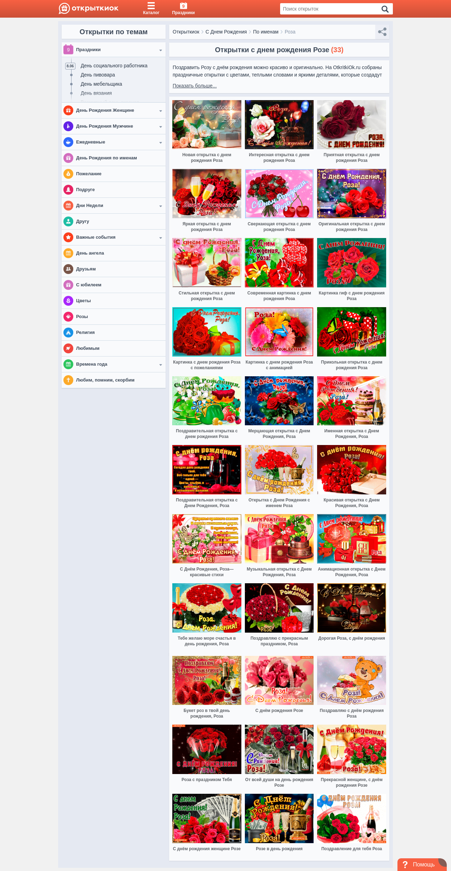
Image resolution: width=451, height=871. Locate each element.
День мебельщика (101, 84)
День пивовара (98, 75)
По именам (265, 32)
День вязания (96, 93)
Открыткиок (186, 32)
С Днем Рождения (226, 32)
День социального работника (114, 65)
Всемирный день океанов (110, 102)
